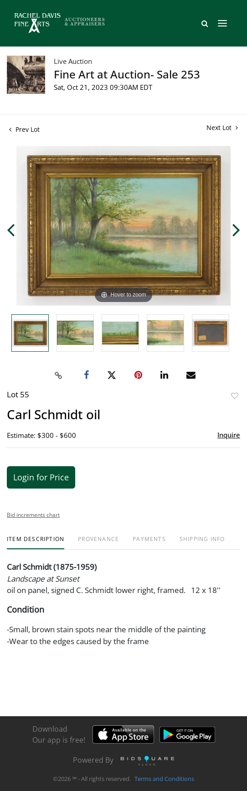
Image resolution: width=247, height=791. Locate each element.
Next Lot (222, 127)
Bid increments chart (33, 515)
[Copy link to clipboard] (58, 375)
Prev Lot (24, 129)
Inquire (228, 434)
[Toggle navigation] (222, 23)
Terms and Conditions (164, 779)
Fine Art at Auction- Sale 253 (127, 74)
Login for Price (41, 477)
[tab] (35, 542)
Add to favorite (234, 395)
